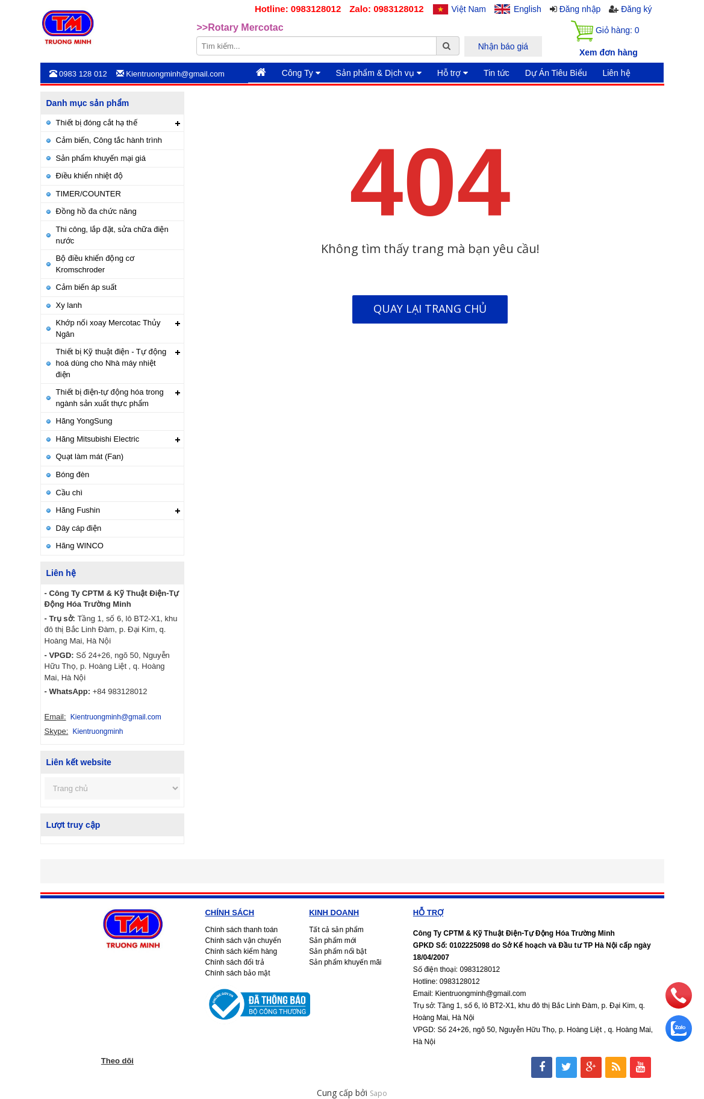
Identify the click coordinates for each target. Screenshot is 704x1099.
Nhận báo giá (503, 46)
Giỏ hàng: (605, 31)
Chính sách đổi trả (234, 962)
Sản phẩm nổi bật (337, 951)
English (527, 9)
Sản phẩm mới (332, 940)
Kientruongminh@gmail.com (115, 717)
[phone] (678, 1005)
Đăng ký (636, 9)
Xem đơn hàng (608, 52)
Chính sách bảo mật (237, 973)
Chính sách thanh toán (241, 929)
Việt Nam (469, 9)
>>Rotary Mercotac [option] (240, 27)
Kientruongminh (97, 731)
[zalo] (678, 1038)
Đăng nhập (580, 9)
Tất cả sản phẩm (336, 929)
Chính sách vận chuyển (243, 940)
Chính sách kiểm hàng (241, 951)
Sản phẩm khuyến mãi (345, 962)
